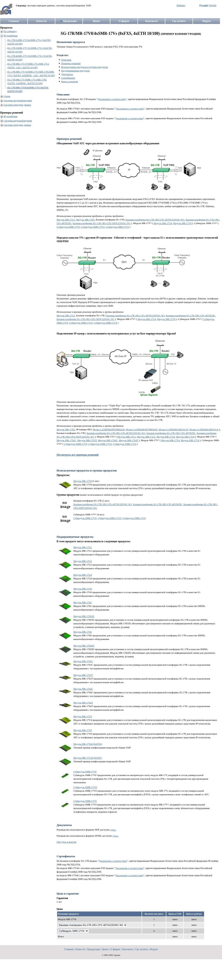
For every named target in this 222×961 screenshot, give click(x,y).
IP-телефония (10, 35)
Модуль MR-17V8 (182, 223)
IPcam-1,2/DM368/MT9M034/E (141, 429)
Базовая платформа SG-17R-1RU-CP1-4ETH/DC (190, 315)
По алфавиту (10, 31)
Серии (7, 96)
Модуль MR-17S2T (87, 440)
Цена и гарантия (69, 81)
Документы (67, 74)
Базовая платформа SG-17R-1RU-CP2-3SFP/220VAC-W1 (101, 223)
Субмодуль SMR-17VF (68, 227)
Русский (203, 5)
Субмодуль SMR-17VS (117, 227)
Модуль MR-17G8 (185, 437)
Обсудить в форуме (66, 842)
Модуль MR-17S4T (128, 440)
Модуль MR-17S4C (108, 440)
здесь (113, 829)
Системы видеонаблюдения (18, 100)
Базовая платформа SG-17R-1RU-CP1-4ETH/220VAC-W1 (155, 219)
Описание (66, 60)
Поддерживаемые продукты (75, 70)
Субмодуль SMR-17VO (92, 227)
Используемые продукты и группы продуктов (84, 67)
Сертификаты (68, 78)
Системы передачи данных (17, 105)
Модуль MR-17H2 (82, 632)
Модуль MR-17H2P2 (83, 645)
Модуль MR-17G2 (146, 437)
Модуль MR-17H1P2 (83, 616)
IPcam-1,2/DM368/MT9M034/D (109, 429)
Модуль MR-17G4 (166, 437)
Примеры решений (70, 63)
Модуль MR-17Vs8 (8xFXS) (87, 758)
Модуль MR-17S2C (66, 440)
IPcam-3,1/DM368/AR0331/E (204, 429)
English (212, 5)
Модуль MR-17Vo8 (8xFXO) (87, 744)
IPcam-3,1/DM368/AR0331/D (173, 429)
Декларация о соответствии (111, 99)
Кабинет (181, 5)
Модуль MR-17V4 (163, 223)
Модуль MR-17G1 (66, 219)
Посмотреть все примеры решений (78, 454)
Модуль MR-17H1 (85, 219)
